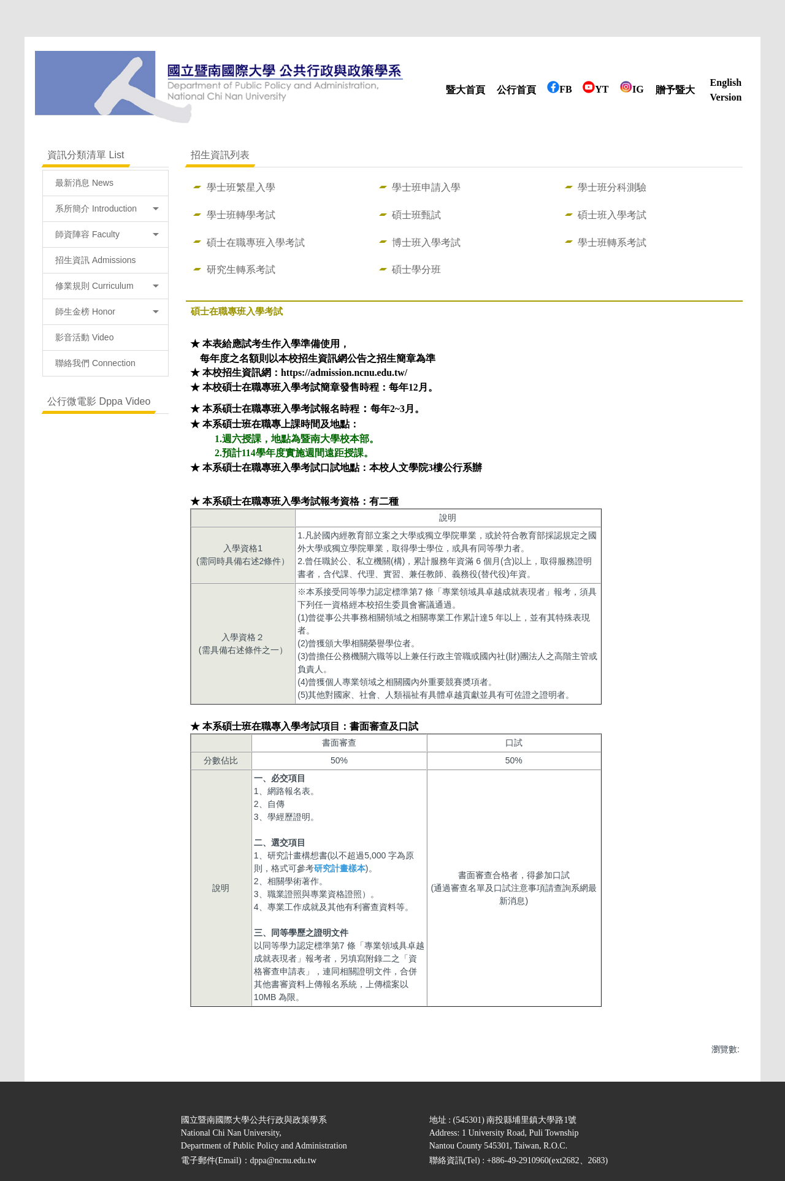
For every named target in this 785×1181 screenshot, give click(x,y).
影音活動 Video (84, 337)
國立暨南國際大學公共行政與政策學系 (254, 1120)
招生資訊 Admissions (95, 260)
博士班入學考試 (426, 242)
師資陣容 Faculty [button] (107, 234)
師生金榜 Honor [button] (107, 311)
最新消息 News (84, 183)
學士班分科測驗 (612, 187)
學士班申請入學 (426, 187)
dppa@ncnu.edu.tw (283, 1160)
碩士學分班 (416, 269)
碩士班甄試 (416, 214)
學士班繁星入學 (241, 187)
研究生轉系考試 (241, 269)
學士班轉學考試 (241, 214)
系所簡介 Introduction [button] (107, 208)
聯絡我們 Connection (95, 363)
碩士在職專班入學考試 (256, 242)
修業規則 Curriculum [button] (107, 286)
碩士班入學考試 (612, 214)
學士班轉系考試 (612, 242)
